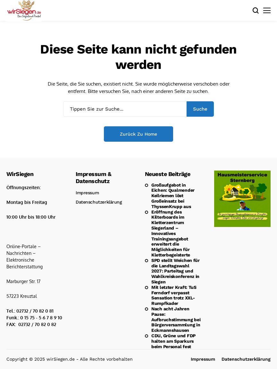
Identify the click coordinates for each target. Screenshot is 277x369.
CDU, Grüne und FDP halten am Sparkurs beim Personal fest (173, 341)
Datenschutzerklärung (99, 202)
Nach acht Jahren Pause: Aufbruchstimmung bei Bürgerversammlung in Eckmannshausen (175, 319)
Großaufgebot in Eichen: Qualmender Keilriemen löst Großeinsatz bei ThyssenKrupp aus (173, 195)
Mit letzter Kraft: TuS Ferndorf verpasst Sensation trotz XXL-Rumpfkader (174, 295)
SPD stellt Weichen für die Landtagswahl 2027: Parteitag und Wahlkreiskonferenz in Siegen (175, 271)
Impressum (87, 192)
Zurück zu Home (138, 134)
